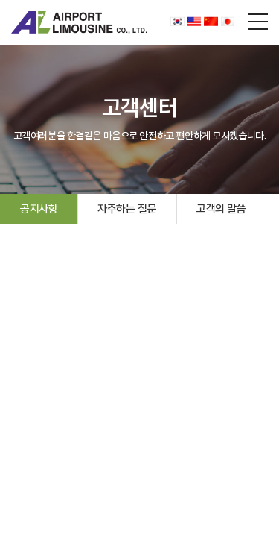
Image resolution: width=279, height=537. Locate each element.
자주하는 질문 (126, 209)
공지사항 (38, 209)
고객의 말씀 (221, 209)
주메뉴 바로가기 (0, 0)
